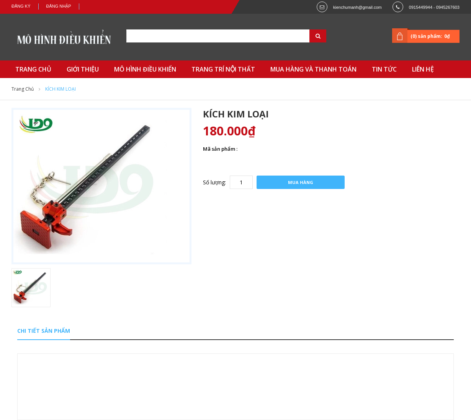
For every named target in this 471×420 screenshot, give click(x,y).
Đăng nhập (58, 6)
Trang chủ (22, 89)
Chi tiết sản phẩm (43, 330)
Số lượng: (214, 182)
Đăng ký (21, 6)
